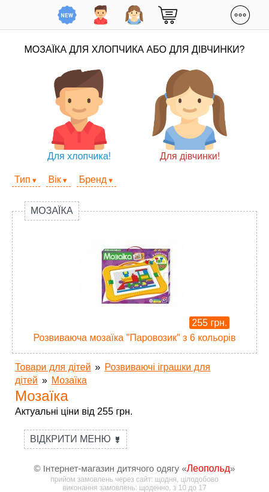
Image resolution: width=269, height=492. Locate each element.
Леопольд (209, 468)
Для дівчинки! (189, 115)
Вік (55, 179)
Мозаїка (52, 211)
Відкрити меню (75, 439)
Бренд (93, 179)
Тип (22, 179)
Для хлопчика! (79, 115)
